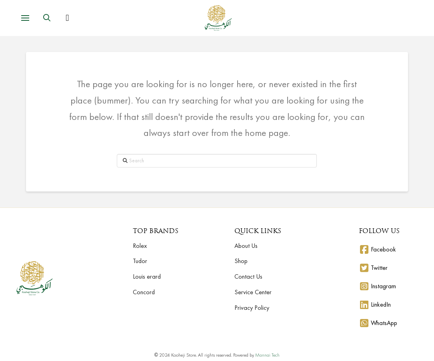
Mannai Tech (267, 355)
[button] (25, 18)
